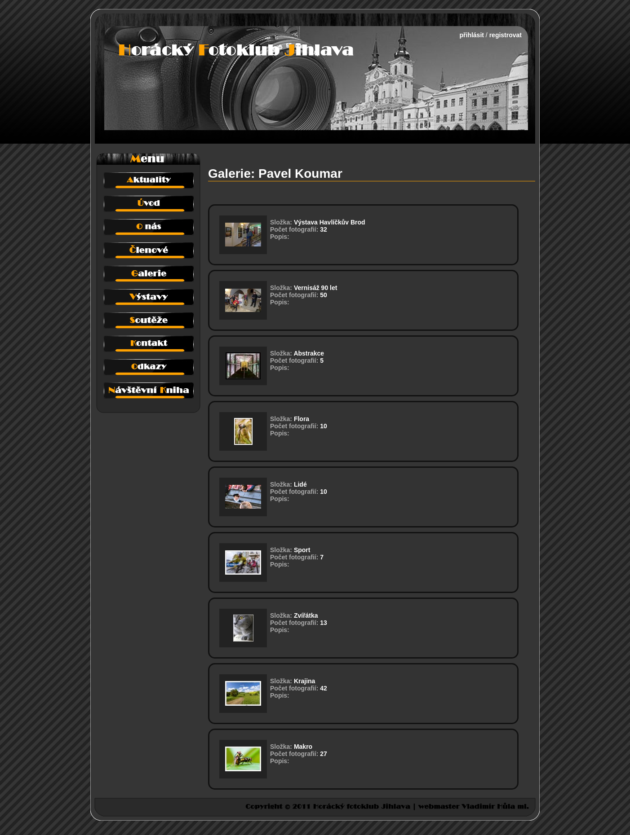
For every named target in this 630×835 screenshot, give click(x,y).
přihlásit (472, 35)
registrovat (505, 35)
